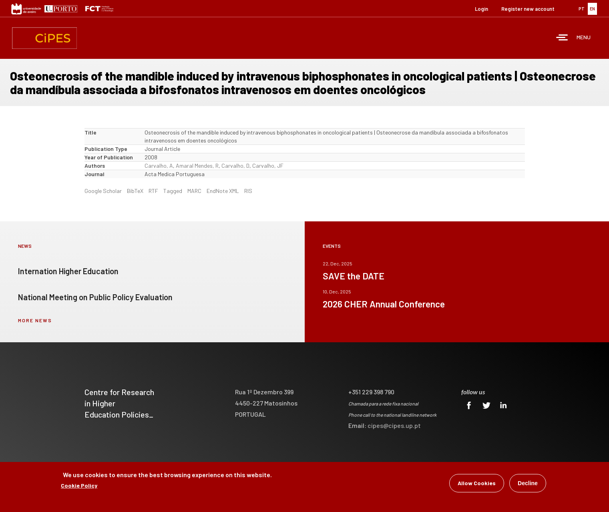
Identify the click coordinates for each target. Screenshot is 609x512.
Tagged (172, 190)
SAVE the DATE (353, 275)
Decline (528, 484)
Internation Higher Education (68, 271)
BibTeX (135, 190)
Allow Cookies (477, 483)
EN (592, 8)
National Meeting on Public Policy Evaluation (95, 297)
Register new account (528, 9)
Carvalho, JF (267, 165)
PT (582, 8)
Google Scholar (103, 190)
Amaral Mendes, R (197, 165)
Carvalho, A (159, 165)
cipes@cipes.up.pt (394, 425)
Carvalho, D (235, 165)
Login (481, 9)
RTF (153, 190)
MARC (194, 190)
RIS (248, 190)
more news (35, 320)
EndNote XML (223, 190)
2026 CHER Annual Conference (384, 303)
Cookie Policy (79, 486)
